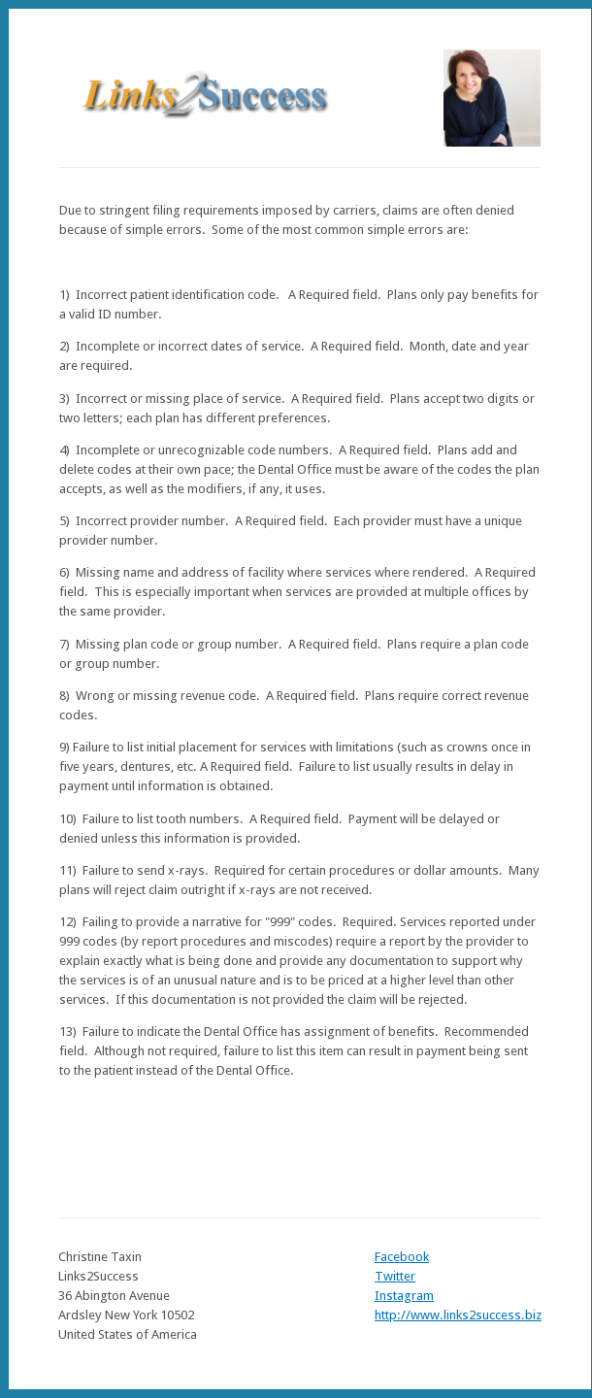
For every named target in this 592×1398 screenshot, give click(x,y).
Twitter (395, 1276)
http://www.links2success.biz (458, 1315)
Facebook (402, 1256)
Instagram (404, 1295)
